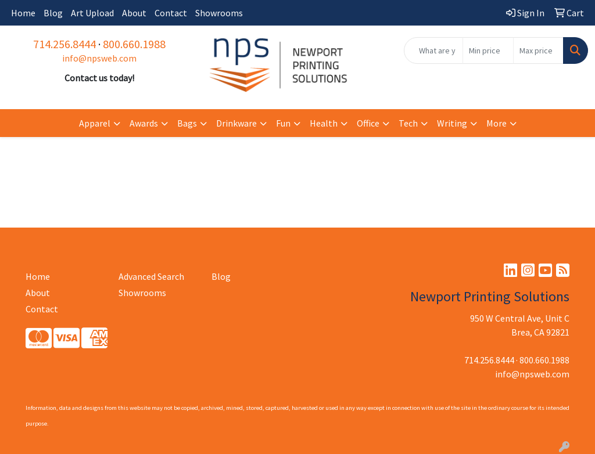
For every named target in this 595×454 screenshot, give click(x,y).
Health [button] (324, 123)
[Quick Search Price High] (538, 50)
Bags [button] (187, 123)
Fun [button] (283, 123)
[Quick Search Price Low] (488, 50)
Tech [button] (408, 123)
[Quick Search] (433, 50)
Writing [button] (452, 123)
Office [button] (368, 123)
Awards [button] (144, 123)
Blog (53, 13)
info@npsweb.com (99, 58)
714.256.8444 (64, 44)
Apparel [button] (94, 123)
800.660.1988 (134, 44)
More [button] (496, 123)
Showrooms (219, 13)
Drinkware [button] (236, 123)
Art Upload (92, 13)
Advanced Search (151, 276)
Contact (171, 13)
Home (23, 13)
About (134, 13)
